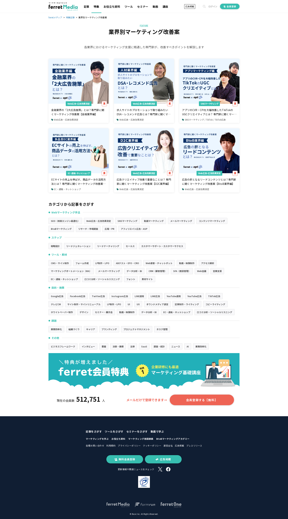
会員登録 (229, 6)
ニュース (175, 346)
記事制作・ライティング (187, 304)
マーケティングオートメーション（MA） (71, 271)
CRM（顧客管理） (158, 271)
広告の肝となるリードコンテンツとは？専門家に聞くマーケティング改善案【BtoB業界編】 (209, 181)
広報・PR (109, 228)
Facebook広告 (77, 296)
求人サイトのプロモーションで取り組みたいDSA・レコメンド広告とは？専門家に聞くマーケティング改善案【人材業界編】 (143, 112)
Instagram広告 (119, 296)
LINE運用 (139, 296)
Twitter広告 (98, 296)
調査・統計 (159, 346)
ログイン (212, 6)
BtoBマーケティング (61, 228)
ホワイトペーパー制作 (62, 312)
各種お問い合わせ (95, 445)
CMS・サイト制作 (60, 263)
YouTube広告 (194, 296)
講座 (165, 6)
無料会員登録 (124, 459)
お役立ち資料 (112, 6)
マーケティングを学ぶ (97, 438)
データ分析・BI (134, 271)
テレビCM (56, 304)
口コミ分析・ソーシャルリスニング (102, 279)
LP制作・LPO (102, 263)
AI (188, 346)
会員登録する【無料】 (202, 400)
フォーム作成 (82, 263)
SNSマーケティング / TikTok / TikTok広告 (204, 119)
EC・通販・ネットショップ (79, 173)
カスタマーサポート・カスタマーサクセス (162, 246)
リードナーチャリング (108, 246)
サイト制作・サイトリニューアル (83, 304)
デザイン (84, 312)
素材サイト (147, 279)
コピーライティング (215, 304)
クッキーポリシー (152, 445)
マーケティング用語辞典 (140, 438)
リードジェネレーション (78, 246)
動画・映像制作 (187, 263)
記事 (86, 6)
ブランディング (109, 329)
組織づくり (74, 329)
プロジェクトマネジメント (136, 329)
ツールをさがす (114, 431)
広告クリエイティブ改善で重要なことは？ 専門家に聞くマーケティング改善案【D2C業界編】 (144, 181)
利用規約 (111, 445)
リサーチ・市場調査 (88, 228)
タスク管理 (162, 329)
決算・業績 (118, 346)
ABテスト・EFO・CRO (127, 263)
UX (138, 304)
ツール (129, 6)
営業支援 (217, 271)
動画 (155, 6)
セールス (130, 246)
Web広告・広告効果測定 (78, 103)
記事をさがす (94, 431)
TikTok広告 (214, 296)
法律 (132, 346)
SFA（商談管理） (181, 271)
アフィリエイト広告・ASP (134, 228)
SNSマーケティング (209, 103)
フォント (130, 279)
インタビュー (88, 346)
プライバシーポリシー (129, 445)
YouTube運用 (174, 296)
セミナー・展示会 (104, 312)
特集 (96, 6)
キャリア (90, 329)
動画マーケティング (154, 220)
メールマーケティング (181, 220)
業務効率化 (56, 329)
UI (129, 304)
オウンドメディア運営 (157, 304)
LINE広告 (155, 296)
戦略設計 (55, 246)
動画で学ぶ (157, 431)
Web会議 (201, 271)
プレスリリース (194, 445)
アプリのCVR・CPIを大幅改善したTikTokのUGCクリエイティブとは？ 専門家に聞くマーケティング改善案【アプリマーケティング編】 (209, 112)
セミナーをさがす (137, 431)
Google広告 (57, 296)
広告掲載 (189, 6)
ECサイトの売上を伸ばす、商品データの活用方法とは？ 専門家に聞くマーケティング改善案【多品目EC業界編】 (78, 182)
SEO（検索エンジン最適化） (65, 220)
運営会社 (168, 445)
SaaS (144, 346)
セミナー (142, 6)
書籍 (104, 346)
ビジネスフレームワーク (63, 346)
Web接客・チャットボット (159, 263)
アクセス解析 (207, 263)
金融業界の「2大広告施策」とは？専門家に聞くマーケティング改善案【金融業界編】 (77, 112)
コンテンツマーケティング (212, 220)
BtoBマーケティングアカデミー (173, 438)
